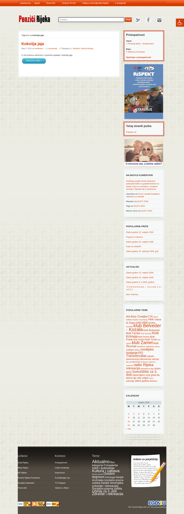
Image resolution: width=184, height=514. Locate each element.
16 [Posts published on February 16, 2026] (129, 421)
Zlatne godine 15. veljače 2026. (140, 242)
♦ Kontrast (140, 52)
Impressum (60, 473)
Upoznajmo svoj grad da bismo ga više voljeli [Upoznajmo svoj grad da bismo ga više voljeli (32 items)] (143, 376)
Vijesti (38, 4)
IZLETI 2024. (143, 201)
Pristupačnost (61, 462)
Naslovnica (25, 3)
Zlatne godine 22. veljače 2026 (140, 232)
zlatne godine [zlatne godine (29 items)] (142, 381)
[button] (180, 23)
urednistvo (39, 48)
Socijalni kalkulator (26, 483)
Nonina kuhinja (87, 48)
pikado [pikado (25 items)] (150, 356)
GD (129, 507)
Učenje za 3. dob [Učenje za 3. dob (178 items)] (104, 491)
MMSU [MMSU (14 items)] (137, 350)
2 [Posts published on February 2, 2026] (128, 414)
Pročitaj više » (33, 61)
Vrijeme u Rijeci (62, 488)
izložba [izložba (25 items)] (151, 323)
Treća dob (22, 488)
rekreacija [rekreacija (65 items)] (133, 368)
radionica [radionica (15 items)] (152, 362)
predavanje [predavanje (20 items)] (135, 362)
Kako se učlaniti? (133, 246)
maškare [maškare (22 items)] (130, 350)
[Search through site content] (91, 19)
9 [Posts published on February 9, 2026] (128, 417)
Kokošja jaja (33, 44)
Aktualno (76, 48)
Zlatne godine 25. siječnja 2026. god (142, 251)
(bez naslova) (132, 294)
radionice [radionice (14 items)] (129, 365)
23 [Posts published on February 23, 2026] (129, 425)
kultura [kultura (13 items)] (157, 346)
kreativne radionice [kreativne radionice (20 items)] (145, 346)
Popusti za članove (134, 237)
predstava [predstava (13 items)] (144, 362)
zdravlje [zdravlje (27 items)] (130, 381)
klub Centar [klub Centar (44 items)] (133, 333)
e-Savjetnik (120, 3)
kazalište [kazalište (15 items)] (129, 326)
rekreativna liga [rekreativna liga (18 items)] (147, 369)
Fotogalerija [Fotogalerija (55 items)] (111, 465)
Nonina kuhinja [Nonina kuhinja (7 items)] (97, 474)
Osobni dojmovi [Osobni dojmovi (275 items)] (103, 475)
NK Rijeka (22, 473)
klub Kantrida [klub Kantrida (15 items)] (146, 333)
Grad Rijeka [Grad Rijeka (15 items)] (143, 320)
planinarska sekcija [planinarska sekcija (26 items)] (149, 359)
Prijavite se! (131, 132)
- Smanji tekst (147, 43)
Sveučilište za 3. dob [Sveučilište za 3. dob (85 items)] (141, 373)
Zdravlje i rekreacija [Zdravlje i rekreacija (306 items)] (107, 494)
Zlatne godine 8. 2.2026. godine (140, 282)
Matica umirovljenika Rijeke (97, 4)
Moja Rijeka (23, 468)
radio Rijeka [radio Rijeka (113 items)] (144, 365)
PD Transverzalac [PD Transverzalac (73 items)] (136, 354)
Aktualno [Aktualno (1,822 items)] (101, 461)
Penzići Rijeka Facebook (29, 478)
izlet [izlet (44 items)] (138, 322)
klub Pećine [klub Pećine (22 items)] (143, 337)
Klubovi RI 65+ (70, 4)
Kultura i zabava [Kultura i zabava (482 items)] (105, 471)
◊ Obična (130, 52)
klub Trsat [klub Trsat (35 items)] (151, 339)
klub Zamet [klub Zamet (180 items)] (142, 342)
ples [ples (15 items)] (127, 362)
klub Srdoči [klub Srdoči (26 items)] (139, 339)
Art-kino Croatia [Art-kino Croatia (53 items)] (136, 316)
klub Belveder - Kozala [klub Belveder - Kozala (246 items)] (143, 327)
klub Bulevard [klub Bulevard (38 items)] (151, 330)
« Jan (128, 429)
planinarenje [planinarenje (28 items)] (132, 359)
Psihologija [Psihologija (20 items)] (110, 477)
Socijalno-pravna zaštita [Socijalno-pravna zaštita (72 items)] (107, 488)
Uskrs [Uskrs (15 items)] (151, 378)
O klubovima (150, 189)
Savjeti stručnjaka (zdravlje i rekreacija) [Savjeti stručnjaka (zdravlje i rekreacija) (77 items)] (107, 484)
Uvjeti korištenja (62, 468)
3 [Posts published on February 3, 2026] (133, 414)
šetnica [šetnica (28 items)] (153, 381)
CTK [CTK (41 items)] (150, 316)
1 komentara (52, 48)
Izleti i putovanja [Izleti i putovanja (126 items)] (103, 468)
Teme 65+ (52, 4)
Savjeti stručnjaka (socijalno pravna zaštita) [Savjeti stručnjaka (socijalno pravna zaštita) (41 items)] (107, 480)
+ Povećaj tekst (133, 43)
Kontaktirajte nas (62, 478)
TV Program (60, 483)
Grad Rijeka (23, 462)
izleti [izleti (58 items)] (145, 322)
